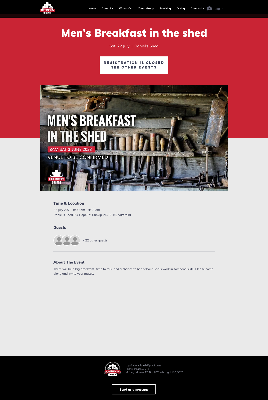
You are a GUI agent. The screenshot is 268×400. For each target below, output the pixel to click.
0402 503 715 (141, 368)
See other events (134, 67)
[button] (107, 8)
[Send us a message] (134, 389)
